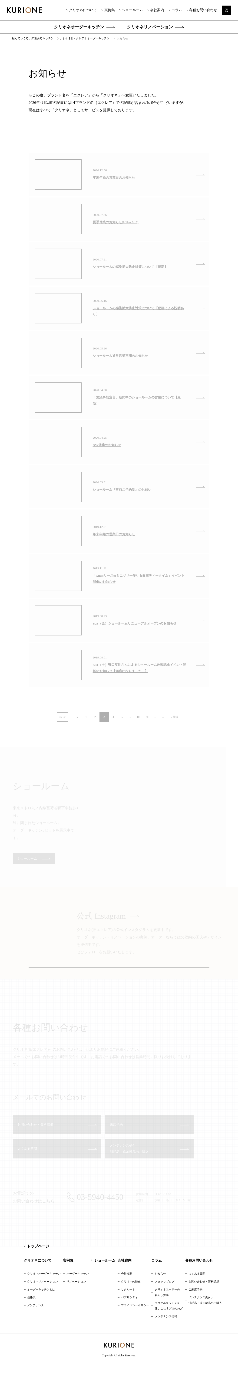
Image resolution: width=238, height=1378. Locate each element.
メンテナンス (35, 1317)
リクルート (128, 1301)
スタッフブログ (164, 1293)
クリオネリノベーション (150, 27)
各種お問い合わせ (203, 10)
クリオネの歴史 (131, 1293)
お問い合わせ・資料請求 (203, 1293)
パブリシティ (129, 1309)
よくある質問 (196, 1285)
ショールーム (133, 10)
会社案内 (158, 10)
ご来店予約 (195, 1301)
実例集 (111, 10)
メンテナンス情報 (166, 1328)
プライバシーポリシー (135, 1317)
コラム (177, 10)
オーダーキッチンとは (41, 1301)
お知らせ (160, 1285)
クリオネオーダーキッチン (79, 27)
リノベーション (76, 1293)
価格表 (31, 1309)
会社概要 (126, 1285)
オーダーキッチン (77, 1285)
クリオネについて (85, 10)
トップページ (38, 1258)
